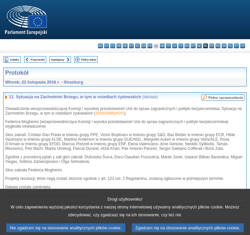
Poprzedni (38, 59)
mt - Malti (193, 45)
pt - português (211, 45)
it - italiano (168, 45)
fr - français (149, 45)
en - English (143, 45)
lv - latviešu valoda (174, 45)
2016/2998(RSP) (109, 113)
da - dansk (119, 45)
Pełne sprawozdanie (225, 98)
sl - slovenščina (230, 45)
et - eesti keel (131, 45)
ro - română (217, 45)
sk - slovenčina (224, 45)
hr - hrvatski (162, 45)
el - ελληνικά (137, 45)
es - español (106, 45)
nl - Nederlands (199, 45)
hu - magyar (187, 45)
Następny (57, 59)
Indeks (14, 59)
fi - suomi (236, 45)
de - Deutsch (125, 45)
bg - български (100, 45)
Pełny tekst (88, 59)
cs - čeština (112, 45)
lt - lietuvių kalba (180, 45)
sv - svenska (242, 45)
